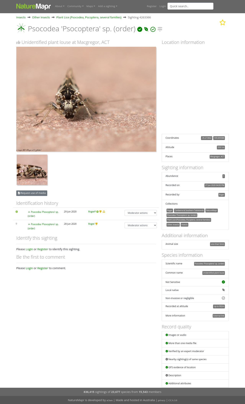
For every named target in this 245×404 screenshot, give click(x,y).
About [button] (58, 6)
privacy (161, 400)
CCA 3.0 (172, 400)
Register (152, 6)
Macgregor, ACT (217, 156)
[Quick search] (190, 6)
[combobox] (198, 6)
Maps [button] (90, 6)
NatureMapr (211, 210)
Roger (91, 223)
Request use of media (32, 193)
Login (162, 6)
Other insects (41, 17)
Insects (21, 17)
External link (218, 315)
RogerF (92, 211)
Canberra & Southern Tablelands (189, 210)
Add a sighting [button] (106, 6)
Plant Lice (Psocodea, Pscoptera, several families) (88, 17)
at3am (110, 400)
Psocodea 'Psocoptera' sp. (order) (182, 215)
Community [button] (74, 6)
